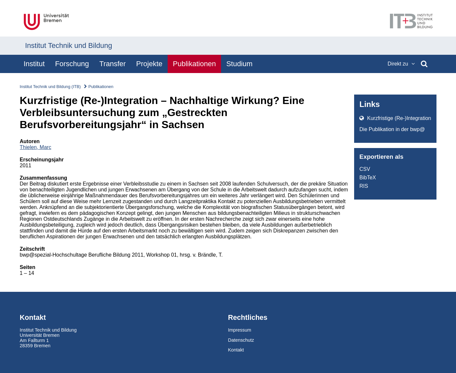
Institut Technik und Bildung (68, 45)
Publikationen (100, 86)
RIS (363, 186)
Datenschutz (241, 340)
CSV (364, 169)
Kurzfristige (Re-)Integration (395, 118)
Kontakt (236, 349)
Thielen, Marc (35, 147)
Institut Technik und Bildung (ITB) (50, 86)
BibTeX (367, 177)
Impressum (239, 330)
